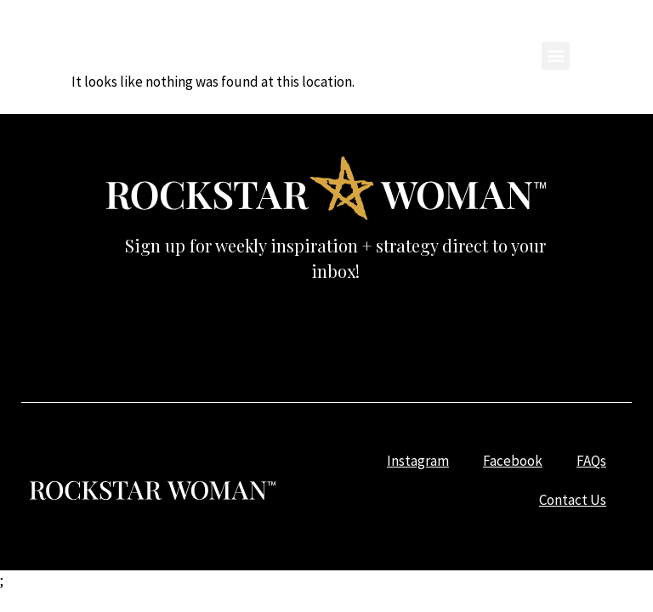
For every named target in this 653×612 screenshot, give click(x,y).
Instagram (278, 29)
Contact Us (534, 29)
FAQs (452, 29)
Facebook (373, 29)
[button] (556, 56)
